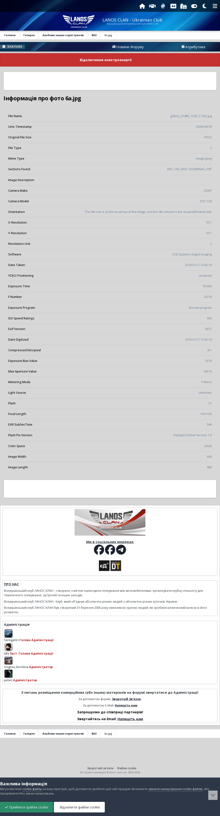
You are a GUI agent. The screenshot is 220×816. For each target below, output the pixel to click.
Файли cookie (126, 768)
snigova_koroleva (16, 667)
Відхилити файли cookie (79, 807)
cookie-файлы (32, 789)
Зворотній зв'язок (100, 768)
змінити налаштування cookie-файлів (175, 789)
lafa (6, 653)
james (8, 680)
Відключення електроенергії (106, 60)
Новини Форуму (141, 46)
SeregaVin (11, 640)
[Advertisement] (110, 81)
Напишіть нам (126, 705)
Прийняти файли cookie (26, 807)
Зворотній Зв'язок (126, 699)
